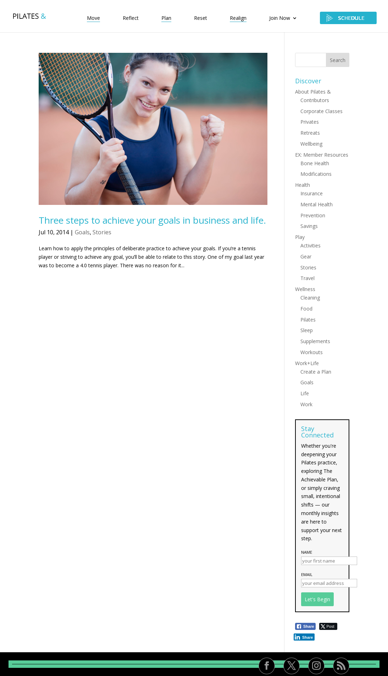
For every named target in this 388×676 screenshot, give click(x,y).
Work (306, 404)
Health (302, 184)
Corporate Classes (321, 111)
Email (306, 574)
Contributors (314, 100)
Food (306, 308)
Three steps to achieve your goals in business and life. (152, 220)
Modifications (316, 174)
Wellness (305, 289)
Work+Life (307, 363)
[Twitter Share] (328, 626)
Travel (307, 278)
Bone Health (314, 163)
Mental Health (316, 204)
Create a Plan (315, 371)
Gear (305, 256)
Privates (309, 121)
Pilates (308, 319)
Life (304, 393)
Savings (309, 226)
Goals (82, 232)
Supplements (315, 341)
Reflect (131, 18)
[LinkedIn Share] (304, 637)
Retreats (310, 132)
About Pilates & (313, 91)
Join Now (279, 18)
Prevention (312, 215)
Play (300, 237)
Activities (310, 245)
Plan (166, 18)
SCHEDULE (348, 18)
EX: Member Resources (321, 154)
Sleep (306, 330)
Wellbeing (311, 143)
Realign (238, 18)
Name (306, 552)
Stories (102, 232)
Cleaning (310, 297)
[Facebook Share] (305, 626)
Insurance (311, 193)
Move (93, 18)
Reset (200, 18)
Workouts (311, 352)
